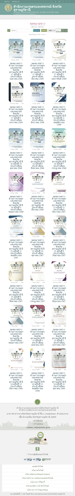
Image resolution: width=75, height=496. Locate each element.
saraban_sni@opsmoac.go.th (38, 427)
